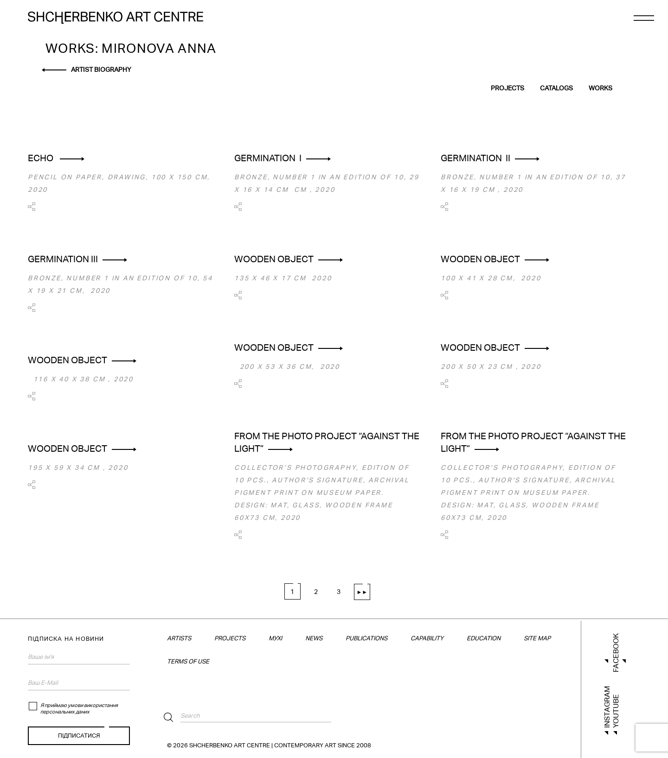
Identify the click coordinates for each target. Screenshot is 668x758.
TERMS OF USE (188, 661)
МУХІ (275, 638)
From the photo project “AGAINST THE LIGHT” (326, 442)
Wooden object (274, 259)
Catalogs (556, 88)
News (313, 638)
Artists (179, 638)
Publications (366, 638)
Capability (427, 638)
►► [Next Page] (362, 592)
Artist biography (101, 69)
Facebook (615, 652)
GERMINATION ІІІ (63, 259)
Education (484, 638)
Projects (507, 88)
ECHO (41, 158)
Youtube (615, 711)
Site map (537, 638)
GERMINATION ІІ (475, 158)
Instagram (607, 707)
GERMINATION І (268, 158)
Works (600, 88)
